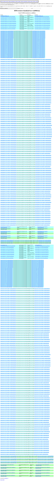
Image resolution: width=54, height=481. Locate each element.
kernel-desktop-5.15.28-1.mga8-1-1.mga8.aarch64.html (8, 147)
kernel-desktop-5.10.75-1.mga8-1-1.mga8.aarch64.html (8, 93)
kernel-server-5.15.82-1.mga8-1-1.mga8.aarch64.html (8, 405)
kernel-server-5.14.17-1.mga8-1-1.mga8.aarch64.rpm (42, 350)
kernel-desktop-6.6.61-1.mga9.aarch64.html (6, 44)
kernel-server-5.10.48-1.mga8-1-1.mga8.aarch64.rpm (42, 311)
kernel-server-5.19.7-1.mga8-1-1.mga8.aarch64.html (8, 435)
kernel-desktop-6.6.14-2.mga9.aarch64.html (6, 53)
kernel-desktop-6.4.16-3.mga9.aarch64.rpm (38, 56)
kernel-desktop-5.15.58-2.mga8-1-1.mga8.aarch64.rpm (43, 164)
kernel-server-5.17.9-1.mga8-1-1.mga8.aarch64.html (8, 422)
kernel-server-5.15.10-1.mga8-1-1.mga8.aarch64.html (8, 352)
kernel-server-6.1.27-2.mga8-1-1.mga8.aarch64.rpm (41, 444)
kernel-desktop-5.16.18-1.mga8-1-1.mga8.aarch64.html (8, 187)
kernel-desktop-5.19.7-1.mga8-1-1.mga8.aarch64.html (8, 206)
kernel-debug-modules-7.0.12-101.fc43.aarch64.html (8, 19)
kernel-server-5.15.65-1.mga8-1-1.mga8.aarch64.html (8, 399)
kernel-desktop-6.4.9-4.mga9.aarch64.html (6, 57)
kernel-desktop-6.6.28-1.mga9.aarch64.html (6, 50)
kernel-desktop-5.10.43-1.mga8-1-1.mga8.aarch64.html (8, 76)
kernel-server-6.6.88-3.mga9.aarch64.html (6, 269)
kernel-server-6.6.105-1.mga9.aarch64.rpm (37, 266)
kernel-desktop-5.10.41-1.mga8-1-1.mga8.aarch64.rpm (43, 74)
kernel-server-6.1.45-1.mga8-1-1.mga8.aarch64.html (8, 452)
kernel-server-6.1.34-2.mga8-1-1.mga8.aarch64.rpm (41, 446)
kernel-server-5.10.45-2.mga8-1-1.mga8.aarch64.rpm (42, 307)
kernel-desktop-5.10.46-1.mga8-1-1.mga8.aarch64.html (8, 80)
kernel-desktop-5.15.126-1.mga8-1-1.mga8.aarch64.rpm (44, 136)
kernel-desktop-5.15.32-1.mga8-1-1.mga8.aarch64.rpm (43, 149)
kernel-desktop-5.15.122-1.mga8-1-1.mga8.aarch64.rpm (44, 134)
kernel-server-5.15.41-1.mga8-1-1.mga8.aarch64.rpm (42, 384)
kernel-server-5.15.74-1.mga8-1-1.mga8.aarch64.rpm (42, 401)
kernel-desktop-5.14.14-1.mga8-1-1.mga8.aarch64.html (8, 119)
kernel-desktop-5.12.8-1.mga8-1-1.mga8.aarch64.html (8, 108)
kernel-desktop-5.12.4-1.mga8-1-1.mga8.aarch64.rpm (42, 104)
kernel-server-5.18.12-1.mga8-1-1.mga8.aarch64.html (8, 424)
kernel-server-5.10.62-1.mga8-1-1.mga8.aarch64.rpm (42, 318)
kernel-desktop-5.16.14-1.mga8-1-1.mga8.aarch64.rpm (43, 185)
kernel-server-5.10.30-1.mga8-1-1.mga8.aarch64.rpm (42, 298)
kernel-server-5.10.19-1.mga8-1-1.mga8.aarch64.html (8, 290)
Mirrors (34, 1)
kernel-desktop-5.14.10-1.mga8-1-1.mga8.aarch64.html (8, 117)
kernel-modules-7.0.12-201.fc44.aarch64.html (7, 247)
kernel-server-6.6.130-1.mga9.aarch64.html (6, 263)
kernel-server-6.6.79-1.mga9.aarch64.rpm (37, 271)
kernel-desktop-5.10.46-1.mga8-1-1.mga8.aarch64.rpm (43, 80)
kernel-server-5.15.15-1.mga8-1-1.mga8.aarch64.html (8, 367)
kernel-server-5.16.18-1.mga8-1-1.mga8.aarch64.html (8, 416)
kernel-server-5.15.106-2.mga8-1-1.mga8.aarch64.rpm (42, 354)
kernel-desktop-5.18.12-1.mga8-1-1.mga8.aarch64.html (8, 194)
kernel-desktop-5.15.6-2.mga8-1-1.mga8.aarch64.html (8, 166)
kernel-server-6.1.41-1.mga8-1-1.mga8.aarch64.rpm (41, 450)
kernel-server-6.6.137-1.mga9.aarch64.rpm (37, 262)
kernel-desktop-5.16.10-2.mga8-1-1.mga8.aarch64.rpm (43, 181)
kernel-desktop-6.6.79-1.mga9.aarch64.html (6, 41)
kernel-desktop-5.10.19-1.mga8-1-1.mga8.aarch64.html (8, 61)
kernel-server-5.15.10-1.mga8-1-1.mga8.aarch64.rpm (42, 352)
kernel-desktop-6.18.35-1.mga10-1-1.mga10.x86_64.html (5, 238)
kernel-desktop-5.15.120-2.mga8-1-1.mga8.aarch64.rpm (44, 132)
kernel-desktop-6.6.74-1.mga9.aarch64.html (6, 42)
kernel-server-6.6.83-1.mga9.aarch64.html (6, 270)
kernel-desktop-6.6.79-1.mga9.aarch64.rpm (38, 41)
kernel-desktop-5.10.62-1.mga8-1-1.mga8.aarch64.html (8, 89)
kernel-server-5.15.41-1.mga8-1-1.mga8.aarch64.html (8, 384)
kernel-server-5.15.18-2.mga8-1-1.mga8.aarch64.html (8, 371)
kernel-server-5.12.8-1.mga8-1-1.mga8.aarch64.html (8, 337)
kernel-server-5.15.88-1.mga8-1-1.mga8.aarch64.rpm (42, 407)
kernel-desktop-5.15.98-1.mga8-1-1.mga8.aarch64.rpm (43, 179)
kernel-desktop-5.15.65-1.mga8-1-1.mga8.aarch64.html (8, 170)
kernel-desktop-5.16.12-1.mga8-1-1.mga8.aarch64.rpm (43, 183)
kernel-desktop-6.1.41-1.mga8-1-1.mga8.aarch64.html (8, 221)
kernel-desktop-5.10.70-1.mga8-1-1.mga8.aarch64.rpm (43, 91)
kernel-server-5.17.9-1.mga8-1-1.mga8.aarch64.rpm (41, 422)
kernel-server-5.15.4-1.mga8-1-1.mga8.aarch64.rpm (41, 382)
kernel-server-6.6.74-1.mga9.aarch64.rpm (37, 272)
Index (2, 1)
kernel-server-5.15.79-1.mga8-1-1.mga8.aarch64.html (8, 403)
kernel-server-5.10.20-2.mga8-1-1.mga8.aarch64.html (8, 292)
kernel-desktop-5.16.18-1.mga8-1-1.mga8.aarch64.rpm (43, 187)
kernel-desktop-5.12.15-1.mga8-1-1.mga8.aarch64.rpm (43, 102)
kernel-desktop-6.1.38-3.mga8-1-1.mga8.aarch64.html (8, 219)
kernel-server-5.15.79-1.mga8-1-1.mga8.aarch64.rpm (42, 403)
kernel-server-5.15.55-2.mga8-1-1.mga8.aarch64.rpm (42, 392)
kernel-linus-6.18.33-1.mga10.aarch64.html (6, 240)
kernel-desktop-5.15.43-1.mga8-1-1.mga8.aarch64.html (8, 157)
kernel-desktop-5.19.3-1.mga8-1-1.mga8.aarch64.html (8, 204)
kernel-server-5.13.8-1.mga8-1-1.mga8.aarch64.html (8, 345)
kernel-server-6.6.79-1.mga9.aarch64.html (6, 271)
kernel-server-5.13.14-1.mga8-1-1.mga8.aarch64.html (8, 341)
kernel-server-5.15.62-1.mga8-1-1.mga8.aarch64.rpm (42, 397)
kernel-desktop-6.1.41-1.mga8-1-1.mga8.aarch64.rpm (42, 221)
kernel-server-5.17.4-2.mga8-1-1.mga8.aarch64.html (8, 420)
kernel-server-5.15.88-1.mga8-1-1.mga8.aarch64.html (8, 407)
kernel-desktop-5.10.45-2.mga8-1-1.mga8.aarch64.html (8, 78)
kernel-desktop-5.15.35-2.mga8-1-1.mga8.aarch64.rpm (43, 151)
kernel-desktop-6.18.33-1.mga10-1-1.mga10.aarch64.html (5, 231)
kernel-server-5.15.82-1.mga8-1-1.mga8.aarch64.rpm (42, 405)
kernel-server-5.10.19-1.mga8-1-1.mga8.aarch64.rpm (42, 290)
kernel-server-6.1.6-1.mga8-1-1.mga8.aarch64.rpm (41, 454)
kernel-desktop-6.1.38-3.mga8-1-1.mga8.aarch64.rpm (42, 219)
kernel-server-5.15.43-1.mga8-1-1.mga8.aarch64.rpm (42, 386)
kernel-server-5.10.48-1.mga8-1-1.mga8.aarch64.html (8, 311)
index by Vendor (18, 1)
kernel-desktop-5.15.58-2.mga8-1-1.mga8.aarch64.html (8, 164)
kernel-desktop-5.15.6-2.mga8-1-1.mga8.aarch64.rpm (42, 166)
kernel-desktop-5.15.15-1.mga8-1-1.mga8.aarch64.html (8, 138)
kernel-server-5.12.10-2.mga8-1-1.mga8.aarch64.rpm (42, 326)
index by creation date (24, 1)
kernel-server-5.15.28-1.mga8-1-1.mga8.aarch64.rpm (42, 377)
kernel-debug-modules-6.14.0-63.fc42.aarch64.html (7, 28)
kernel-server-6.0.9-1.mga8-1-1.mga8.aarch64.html (7, 439)
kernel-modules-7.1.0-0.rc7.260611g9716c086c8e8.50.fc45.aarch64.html (7, 245)
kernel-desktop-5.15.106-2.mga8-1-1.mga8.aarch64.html (8, 125)
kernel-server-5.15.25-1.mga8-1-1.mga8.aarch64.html (8, 375)
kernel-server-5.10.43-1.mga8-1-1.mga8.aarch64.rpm (42, 305)
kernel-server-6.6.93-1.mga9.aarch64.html (6, 268)
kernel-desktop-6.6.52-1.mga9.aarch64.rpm (38, 46)
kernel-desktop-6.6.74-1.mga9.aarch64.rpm (38, 42)
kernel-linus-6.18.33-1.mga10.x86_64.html (6, 242)
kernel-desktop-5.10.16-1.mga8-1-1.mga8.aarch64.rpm (43, 59)
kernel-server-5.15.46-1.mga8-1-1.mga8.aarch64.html (8, 388)
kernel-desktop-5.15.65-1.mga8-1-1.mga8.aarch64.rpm (43, 170)
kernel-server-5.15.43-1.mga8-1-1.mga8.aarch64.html (8, 386)
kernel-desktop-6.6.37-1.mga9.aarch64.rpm (38, 49)
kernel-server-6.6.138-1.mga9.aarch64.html (6, 261)
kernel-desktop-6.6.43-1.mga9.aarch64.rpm (38, 48)
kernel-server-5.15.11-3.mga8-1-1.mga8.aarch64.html (8, 356)
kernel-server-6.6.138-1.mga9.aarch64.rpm (37, 261)
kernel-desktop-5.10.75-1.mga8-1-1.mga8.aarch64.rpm (43, 93)
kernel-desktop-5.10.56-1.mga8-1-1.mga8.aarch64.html (8, 85)
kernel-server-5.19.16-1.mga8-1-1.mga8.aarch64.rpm (42, 431)
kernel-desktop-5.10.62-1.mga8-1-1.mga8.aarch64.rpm (43, 89)
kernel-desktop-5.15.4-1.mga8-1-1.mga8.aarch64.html (8, 153)
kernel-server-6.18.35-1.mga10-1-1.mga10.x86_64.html (8, 462)
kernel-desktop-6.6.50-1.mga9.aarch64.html (6, 47)
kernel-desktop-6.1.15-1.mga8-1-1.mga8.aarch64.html (8, 211)
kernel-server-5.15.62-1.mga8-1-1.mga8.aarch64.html (8, 397)
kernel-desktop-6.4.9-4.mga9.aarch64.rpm (38, 57)
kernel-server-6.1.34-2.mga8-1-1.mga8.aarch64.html (8, 446)
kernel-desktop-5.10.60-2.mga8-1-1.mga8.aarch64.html (8, 87)
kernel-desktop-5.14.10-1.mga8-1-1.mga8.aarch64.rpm (43, 117)
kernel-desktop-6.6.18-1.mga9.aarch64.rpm (38, 52)
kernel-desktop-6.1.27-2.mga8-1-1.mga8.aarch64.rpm (42, 215)
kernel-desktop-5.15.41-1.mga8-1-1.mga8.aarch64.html (8, 155)
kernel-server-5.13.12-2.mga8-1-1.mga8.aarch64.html (8, 339)
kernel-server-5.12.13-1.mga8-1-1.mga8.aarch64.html (8, 330)
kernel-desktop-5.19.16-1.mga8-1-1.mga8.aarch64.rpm (43, 202)
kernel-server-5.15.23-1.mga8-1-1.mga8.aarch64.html (8, 373)
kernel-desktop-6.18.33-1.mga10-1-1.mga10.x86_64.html (5, 233)
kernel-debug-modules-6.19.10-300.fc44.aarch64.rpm (42, 23)
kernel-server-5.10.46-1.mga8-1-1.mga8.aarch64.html (8, 309)
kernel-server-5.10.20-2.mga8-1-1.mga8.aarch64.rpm (42, 292)
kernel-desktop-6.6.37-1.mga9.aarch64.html (6, 49)
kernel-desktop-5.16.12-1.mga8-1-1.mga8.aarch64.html (8, 183)
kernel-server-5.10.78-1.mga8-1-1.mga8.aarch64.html (8, 324)
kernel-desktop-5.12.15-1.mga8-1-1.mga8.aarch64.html (8, 102)
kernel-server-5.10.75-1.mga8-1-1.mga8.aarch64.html (8, 322)
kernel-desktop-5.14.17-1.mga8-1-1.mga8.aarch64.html (8, 121)
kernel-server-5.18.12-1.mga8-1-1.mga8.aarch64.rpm (42, 424)
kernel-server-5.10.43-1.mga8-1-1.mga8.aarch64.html (8, 305)
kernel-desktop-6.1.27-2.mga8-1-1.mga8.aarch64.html (8, 215)
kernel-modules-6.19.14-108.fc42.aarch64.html (7, 250)
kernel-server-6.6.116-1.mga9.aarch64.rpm (37, 265)
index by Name (30, 1)
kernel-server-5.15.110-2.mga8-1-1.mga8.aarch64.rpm (42, 358)
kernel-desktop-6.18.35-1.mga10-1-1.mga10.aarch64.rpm (42, 236)
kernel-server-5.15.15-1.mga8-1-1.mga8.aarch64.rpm (42, 367)
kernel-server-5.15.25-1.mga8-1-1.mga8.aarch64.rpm (42, 375)
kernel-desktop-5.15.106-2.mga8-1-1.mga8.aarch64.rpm (44, 125)
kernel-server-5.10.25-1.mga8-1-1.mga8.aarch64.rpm (42, 294)
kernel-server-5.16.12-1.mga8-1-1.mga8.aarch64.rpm (42, 412)
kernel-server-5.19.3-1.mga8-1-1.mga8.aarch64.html (8, 433)
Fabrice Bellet (2, 479)
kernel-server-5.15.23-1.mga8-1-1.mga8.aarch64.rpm (42, 373)
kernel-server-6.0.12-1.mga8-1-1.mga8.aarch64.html (8, 437)
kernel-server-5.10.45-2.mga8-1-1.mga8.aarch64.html (8, 307)
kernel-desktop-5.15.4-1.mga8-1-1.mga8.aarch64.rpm (42, 153)
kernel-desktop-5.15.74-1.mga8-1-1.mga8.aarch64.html (8, 172)
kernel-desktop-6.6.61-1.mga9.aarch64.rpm (38, 44)
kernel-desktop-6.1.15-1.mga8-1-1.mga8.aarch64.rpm (42, 211)
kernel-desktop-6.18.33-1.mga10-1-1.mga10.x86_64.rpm (42, 233)
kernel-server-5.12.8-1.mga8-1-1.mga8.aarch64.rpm (41, 337)
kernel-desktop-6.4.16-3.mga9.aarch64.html (6, 56)
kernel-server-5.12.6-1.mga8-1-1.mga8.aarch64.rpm (41, 335)
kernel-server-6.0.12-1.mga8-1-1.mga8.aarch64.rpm (41, 437)
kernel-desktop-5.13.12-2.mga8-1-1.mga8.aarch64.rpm (43, 110)
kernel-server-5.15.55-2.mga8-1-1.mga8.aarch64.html (8, 392)
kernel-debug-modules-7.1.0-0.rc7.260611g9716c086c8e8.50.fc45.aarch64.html (7, 16)
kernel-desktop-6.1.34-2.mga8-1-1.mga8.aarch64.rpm (42, 217)
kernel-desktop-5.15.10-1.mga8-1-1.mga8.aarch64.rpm (43, 123)
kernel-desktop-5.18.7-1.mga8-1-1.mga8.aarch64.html (8, 200)
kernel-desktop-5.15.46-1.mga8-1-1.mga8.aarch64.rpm (43, 159)
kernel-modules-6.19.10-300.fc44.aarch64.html (7, 252)
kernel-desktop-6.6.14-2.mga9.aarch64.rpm (38, 53)
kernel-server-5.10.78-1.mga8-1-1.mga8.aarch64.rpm (42, 324)
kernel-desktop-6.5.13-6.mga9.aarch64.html (6, 54)
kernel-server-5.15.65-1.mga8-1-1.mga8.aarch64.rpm (42, 399)
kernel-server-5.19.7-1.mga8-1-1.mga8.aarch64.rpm (41, 435)
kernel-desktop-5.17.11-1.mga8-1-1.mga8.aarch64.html (8, 189)
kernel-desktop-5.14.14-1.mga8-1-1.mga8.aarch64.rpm (43, 119)
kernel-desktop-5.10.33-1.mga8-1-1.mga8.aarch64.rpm (43, 70)
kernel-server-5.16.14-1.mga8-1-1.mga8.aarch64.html (8, 414)
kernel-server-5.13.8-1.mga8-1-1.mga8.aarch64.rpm (41, 345)
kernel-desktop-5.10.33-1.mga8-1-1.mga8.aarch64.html (8, 70)
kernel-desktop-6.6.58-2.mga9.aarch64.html (6, 45)
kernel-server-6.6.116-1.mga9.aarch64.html (6, 265)
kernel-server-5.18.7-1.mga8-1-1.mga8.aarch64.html (8, 429)
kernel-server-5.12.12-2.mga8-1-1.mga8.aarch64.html (8, 328)
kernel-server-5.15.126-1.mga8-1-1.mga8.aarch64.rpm (42, 365)
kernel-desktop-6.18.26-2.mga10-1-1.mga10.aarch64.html (5, 227)
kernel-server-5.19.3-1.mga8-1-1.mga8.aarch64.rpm (41, 433)
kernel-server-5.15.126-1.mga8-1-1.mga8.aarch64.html (8, 365)
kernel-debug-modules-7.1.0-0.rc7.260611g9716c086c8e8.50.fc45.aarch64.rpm (42, 16)
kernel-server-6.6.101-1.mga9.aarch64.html (6, 267)
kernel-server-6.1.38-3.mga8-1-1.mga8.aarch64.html (8, 448)
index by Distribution (12, 1)
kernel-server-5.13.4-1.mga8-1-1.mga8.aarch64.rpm (41, 343)
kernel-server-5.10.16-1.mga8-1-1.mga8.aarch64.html (8, 288)
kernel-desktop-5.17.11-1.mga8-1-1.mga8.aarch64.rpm (43, 189)
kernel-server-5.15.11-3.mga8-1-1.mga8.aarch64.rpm (42, 356)
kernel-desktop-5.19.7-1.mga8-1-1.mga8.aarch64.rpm (42, 206)
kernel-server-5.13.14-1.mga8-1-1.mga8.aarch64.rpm (42, 341)
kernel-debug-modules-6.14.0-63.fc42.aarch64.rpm (42, 28)
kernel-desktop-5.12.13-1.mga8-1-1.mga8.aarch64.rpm (43, 100)
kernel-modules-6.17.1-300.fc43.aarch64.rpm (41, 256)
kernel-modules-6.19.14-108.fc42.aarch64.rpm (42, 250)
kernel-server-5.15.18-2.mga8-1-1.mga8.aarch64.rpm (42, 371)
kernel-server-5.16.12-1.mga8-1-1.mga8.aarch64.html (8, 412)
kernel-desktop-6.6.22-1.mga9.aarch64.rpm (38, 51)
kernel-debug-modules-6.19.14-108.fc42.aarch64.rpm (42, 21)
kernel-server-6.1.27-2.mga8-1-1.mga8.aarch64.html (8, 444)
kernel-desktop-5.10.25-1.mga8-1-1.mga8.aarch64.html (8, 65)
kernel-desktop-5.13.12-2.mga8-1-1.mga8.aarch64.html (8, 110)
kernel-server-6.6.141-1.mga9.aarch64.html (6, 260)
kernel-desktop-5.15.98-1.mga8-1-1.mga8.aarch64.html (8, 179)
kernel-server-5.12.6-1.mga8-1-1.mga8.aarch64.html (8, 335)
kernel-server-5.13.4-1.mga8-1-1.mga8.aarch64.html (8, 343)
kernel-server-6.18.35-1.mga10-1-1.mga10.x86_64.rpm (45, 462)
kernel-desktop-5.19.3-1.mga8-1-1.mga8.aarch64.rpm (42, 204)
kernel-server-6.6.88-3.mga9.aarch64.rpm (37, 269)
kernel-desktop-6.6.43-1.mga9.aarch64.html (6, 48)
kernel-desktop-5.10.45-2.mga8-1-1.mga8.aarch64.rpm (43, 78)
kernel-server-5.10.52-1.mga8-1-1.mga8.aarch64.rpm (42, 313)
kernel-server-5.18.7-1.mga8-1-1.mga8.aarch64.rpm (41, 429)
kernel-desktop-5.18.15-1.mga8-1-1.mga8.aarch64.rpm (43, 196)
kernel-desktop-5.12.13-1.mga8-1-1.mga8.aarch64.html (8, 100)
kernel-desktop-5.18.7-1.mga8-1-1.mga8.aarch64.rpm (42, 200)
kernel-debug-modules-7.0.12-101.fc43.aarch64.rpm (42, 19)
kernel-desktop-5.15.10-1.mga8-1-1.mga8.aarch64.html (8, 123)
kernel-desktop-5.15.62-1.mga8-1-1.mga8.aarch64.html (8, 168)
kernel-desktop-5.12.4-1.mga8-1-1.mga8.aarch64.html (8, 104)
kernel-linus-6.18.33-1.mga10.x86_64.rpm (45, 242)
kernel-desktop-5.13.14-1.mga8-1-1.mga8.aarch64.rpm (43, 112)
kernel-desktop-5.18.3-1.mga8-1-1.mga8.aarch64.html (8, 198)
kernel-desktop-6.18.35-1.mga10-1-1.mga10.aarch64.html (5, 236)
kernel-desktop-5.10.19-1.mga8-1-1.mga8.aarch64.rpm (43, 61)
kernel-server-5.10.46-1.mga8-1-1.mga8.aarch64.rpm (42, 309)
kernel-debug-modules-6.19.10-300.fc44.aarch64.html (8, 23)
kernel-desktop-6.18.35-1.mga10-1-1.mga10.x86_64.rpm (42, 238)
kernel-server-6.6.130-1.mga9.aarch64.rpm (37, 263)
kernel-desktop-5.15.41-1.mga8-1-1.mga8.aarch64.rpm (43, 155)
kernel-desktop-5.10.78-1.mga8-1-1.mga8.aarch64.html (8, 95)
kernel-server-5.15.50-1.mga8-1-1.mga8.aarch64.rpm (42, 390)
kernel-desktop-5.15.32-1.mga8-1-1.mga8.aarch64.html (8, 149)
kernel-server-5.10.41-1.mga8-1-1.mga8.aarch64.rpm (42, 303)
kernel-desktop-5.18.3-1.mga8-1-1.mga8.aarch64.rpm (42, 198)
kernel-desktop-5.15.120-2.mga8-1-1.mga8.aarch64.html (8, 132)
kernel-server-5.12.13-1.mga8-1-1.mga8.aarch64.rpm (42, 330)
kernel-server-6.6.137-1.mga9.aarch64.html (6, 262)
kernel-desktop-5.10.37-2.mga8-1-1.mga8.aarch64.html (8, 72)
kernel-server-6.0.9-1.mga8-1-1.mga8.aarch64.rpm (41, 439)
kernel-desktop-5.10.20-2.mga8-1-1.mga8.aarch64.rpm (43, 63)
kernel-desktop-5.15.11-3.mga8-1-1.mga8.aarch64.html (8, 127)
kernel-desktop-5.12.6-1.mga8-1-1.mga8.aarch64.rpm (42, 106)
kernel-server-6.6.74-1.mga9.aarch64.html (6, 272)
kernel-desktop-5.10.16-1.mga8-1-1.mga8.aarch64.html (8, 59)
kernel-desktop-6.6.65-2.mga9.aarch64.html (6, 43)
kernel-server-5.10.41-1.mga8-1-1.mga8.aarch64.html (8, 303)
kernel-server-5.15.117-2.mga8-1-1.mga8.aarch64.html (8, 360)
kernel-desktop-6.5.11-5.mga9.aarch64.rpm (38, 55)
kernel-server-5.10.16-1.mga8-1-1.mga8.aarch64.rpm (42, 288)
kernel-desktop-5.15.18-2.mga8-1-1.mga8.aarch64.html (8, 142)
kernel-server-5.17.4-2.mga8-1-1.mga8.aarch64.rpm (41, 420)
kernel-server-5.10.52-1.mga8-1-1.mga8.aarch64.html (8, 313)
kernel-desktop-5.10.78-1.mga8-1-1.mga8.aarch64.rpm (43, 95)
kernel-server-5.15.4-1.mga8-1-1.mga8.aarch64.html (8, 382)
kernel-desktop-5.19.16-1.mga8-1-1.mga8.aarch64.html (8, 202)
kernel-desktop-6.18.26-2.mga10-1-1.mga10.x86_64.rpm (42, 229)
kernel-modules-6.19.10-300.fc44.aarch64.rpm (42, 252)
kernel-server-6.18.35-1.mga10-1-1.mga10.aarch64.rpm (45, 461)
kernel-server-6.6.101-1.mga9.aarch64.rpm (37, 267)
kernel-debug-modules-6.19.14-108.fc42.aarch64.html (8, 21)
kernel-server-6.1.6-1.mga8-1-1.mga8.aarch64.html (7, 454)
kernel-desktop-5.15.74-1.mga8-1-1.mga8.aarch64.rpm (43, 172)
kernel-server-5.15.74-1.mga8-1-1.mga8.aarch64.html (8, 401)
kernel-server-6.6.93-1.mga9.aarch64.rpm (37, 268)
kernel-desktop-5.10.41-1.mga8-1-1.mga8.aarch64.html (8, 74)
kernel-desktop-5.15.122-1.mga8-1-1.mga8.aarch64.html (8, 134)
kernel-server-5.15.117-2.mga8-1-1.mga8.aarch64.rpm (42, 360)
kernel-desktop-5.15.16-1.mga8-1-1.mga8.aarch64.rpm (43, 140)
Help (37, 1)
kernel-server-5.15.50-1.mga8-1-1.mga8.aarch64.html (8, 390)
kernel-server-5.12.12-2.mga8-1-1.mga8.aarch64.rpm (42, 328)
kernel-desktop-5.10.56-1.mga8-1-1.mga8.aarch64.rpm (43, 85)
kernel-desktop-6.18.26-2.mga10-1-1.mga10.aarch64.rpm (42, 227)
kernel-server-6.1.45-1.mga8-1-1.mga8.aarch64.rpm (41, 452)
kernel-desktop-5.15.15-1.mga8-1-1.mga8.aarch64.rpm (43, 138)
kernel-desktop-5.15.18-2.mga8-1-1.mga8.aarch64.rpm (43, 142)
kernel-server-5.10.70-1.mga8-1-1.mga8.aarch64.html (8, 320)
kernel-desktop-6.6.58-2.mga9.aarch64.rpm (38, 45)
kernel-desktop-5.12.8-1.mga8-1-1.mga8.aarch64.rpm (42, 108)
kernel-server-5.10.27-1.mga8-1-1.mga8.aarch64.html (8, 296)
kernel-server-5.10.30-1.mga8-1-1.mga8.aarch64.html (8, 298)
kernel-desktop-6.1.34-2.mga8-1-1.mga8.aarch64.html (8, 217)
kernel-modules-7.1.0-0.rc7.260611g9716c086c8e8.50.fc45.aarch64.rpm (42, 245)
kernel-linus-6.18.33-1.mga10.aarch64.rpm (45, 240)
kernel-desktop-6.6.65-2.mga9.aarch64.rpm (38, 43)
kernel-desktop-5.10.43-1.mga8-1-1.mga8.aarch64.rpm (43, 76)
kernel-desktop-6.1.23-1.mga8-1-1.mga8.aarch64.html (8, 213)
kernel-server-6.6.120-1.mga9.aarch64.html (6, 264)
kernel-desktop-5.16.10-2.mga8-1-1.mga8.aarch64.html (8, 181)
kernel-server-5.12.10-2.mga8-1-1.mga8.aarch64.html (8, 326)
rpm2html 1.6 (6, 478)
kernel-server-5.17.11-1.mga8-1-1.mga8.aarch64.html (8, 418)
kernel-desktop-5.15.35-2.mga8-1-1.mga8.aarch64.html (8, 151)
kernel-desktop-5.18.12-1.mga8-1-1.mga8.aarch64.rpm (43, 194)
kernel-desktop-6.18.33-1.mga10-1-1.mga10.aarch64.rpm (42, 231)
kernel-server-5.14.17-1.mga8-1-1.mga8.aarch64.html (8, 350)
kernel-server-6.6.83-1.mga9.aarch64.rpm (37, 270)
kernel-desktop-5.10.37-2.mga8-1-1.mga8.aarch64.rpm (43, 72)
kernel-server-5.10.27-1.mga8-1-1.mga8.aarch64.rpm (42, 296)
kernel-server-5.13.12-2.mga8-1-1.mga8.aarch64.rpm (42, 339)
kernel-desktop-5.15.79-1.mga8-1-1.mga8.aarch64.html (8, 174)
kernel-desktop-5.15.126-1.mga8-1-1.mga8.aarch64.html (8, 136)
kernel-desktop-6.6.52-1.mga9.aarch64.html (6, 46)
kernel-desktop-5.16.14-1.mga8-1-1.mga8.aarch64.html (8, 185)
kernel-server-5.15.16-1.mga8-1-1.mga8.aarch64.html (8, 369)
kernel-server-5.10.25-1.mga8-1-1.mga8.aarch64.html (8, 294)
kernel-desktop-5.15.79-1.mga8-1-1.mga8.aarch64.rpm (43, 174)
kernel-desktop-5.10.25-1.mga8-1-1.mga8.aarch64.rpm (43, 65)
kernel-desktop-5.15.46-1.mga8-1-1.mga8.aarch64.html (8, 159)
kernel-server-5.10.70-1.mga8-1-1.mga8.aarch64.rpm (42, 320)
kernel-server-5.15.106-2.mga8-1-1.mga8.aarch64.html (8, 354)
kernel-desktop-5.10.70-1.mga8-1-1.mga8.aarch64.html (8, 91)
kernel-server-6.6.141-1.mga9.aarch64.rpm (37, 260)
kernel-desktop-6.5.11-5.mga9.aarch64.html (6, 55)
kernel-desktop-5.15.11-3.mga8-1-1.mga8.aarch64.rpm (43, 127)
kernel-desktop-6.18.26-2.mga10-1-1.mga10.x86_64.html (5, 229)
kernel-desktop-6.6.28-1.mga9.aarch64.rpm (38, 50)
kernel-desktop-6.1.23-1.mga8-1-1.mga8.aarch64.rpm (42, 213)
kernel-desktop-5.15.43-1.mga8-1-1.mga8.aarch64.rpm (43, 157)
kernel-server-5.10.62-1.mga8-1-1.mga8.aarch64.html (8, 318)
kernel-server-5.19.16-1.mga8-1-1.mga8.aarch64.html (8, 431)
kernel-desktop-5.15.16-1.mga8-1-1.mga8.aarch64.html (8, 140)
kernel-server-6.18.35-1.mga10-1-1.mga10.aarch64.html (8, 461)
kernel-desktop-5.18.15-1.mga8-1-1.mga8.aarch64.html (8, 196)
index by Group (5, 1)
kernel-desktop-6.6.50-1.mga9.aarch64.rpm (38, 47)
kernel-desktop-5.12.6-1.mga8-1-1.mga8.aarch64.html (8, 106)
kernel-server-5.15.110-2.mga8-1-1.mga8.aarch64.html (8, 358)
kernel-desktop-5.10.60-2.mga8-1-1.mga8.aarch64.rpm (43, 87)
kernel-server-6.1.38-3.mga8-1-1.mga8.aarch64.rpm (41, 448)
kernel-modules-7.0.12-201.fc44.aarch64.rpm (41, 247)
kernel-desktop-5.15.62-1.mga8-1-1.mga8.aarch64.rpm (43, 168)
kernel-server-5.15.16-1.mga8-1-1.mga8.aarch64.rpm (42, 369)
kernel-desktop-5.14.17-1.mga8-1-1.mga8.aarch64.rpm (43, 121)
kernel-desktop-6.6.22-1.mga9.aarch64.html (6, 51)
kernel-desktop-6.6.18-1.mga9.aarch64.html (6, 52)
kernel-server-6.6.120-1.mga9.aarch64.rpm (37, 264)
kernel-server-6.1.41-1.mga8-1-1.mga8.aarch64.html (8, 450)
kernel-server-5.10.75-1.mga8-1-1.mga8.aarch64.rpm (42, 322)
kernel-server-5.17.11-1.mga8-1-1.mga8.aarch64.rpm (42, 418)
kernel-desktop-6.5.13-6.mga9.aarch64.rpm (38, 54)
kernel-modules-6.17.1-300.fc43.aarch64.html (7, 256)
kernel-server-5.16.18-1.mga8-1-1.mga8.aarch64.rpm (42, 416)
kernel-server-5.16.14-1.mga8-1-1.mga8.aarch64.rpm (42, 414)
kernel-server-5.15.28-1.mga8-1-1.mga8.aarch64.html (8, 377)
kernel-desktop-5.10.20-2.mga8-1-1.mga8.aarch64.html (8, 63)
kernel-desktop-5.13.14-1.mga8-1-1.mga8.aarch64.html (8, 112)
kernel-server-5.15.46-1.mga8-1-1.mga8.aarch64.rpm (42, 388)
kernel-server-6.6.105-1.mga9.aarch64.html (6, 266)
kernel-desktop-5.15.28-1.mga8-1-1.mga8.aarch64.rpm (43, 147)
